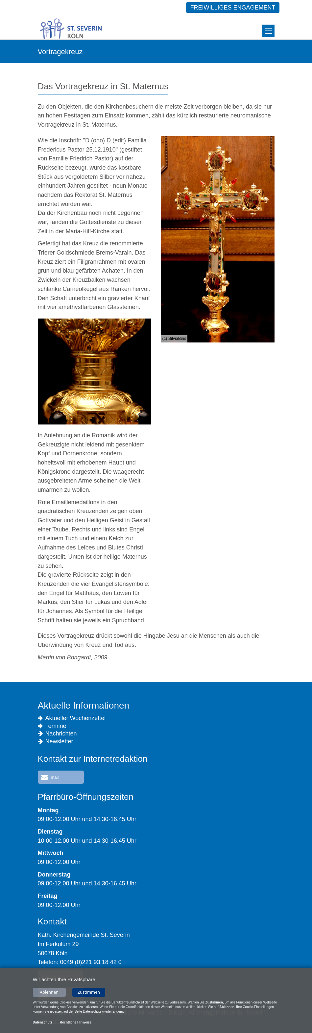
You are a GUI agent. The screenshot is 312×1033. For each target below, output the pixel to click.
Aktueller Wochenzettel (72, 718)
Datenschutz (42, 1023)
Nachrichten (57, 733)
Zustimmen (89, 993)
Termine (52, 726)
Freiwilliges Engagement (232, 7)
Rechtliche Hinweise (76, 1023)
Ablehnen (49, 993)
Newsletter (55, 741)
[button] (61, 777)
